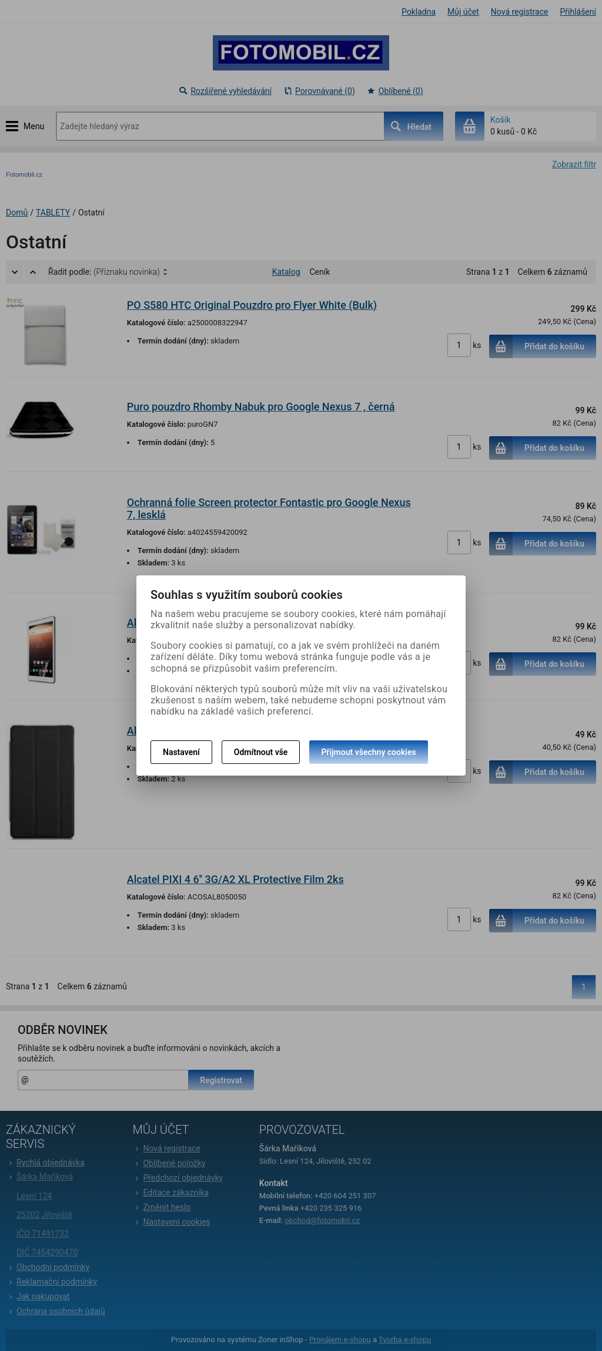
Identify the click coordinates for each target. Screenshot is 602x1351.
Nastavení (181, 752)
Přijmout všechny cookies (368, 752)
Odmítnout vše (261, 752)
